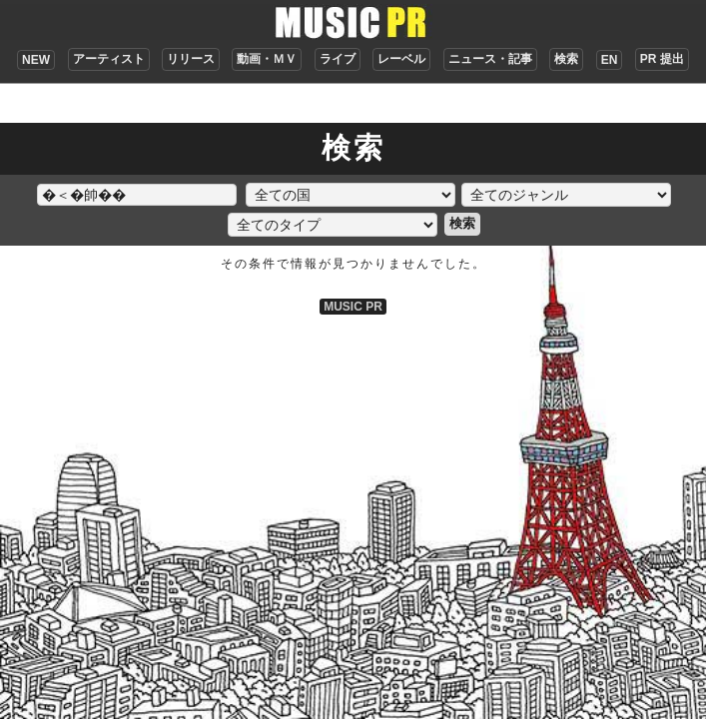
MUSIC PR (353, 307)
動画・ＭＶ (267, 59)
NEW (36, 60)
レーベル (401, 59)
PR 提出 (662, 59)
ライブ (337, 59)
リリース (191, 59)
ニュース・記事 (490, 59)
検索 (566, 59)
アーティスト (109, 59)
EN (609, 60)
